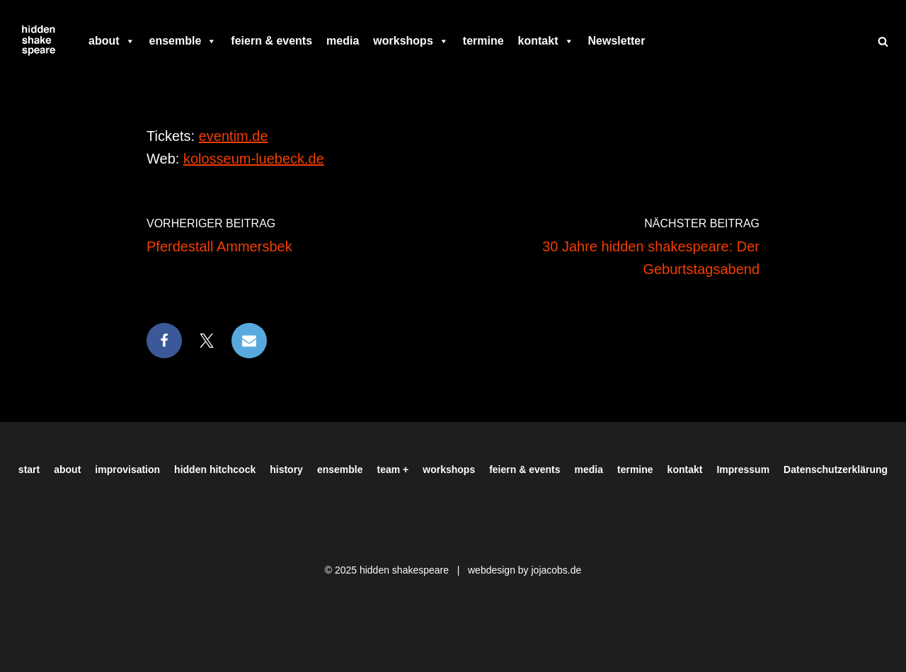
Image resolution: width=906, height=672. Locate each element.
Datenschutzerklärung (836, 469)
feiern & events (271, 41)
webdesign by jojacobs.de (524, 570)
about (111, 41)
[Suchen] (883, 41)
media (342, 41)
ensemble (183, 41)
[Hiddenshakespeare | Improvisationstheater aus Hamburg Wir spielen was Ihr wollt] (39, 41)
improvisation (127, 469)
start (29, 469)
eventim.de (233, 136)
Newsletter (617, 41)
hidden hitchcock (215, 469)
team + (393, 469)
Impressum (742, 469)
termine (483, 41)
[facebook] (659, 41)
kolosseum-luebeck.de (253, 158)
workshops (410, 41)
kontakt (546, 41)
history (286, 469)
